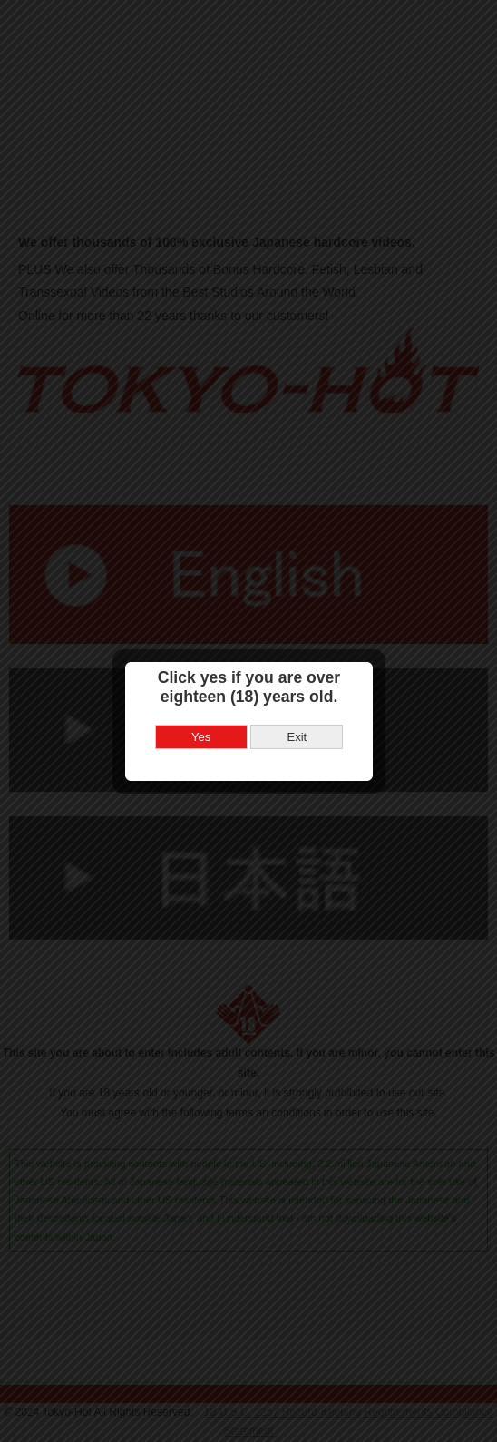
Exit (297, 715)
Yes (200, 715)
